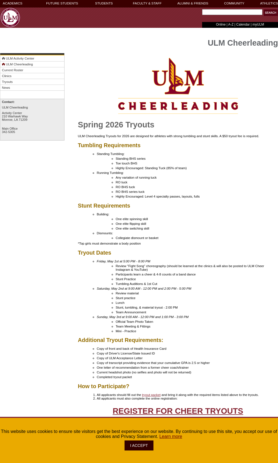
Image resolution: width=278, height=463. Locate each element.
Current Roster (12, 70)
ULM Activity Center (18, 58)
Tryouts (7, 81)
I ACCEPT (139, 445)
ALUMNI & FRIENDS (192, 3)
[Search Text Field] (232, 12)
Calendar (243, 24)
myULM (258, 24)
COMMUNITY (234, 3)
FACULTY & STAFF (147, 3)
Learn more (170, 436)
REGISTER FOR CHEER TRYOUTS (178, 411)
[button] (271, 12)
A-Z (231, 24)
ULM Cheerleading (17, 64)
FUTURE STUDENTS (62, 3)
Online (221, 24)
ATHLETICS (269, 3)
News (6, 87)
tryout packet (151, 394)
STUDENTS (104, 3)
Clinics (6, 76)
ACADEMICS (12, 3)
